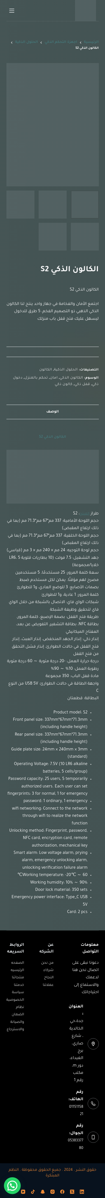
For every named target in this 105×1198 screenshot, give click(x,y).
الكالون (45, 370)
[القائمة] (11, 10)
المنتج (85, 514)
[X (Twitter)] (72, 1192)
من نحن (47, 963)
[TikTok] (33, 1192)
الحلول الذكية (66, 370)
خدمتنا (19, 985)
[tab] (52, 412)
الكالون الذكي (71, 378)
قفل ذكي (82, 384)
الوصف (52, 412)
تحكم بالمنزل (36, 378)
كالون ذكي (64, 384)
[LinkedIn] (82, 1192)
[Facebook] (62, 1192)
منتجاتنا (18, 978)
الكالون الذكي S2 (52, 437)
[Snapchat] (43, 1192)
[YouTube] (23, 1192)
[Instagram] (52, 1192)
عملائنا (48, 985)
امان (54, 378)
